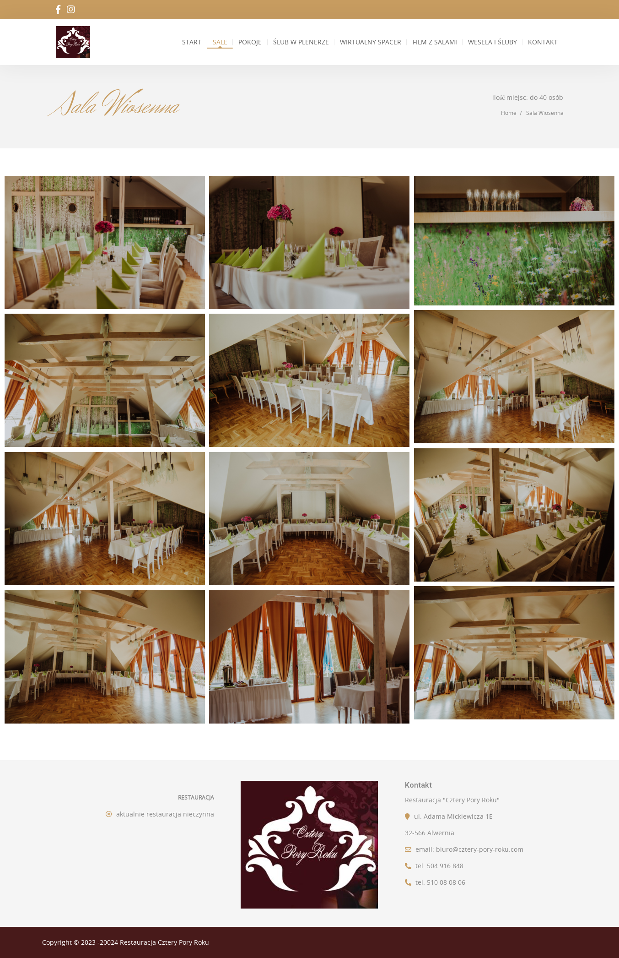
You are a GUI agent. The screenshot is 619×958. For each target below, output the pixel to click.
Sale (217, 42)
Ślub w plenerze (301, 42)
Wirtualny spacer (370, 42)
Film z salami (433, 42)
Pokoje (250, 42)
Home (509, 112)
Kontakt (542, 42)
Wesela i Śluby (491, 42)
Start (186, 42)
